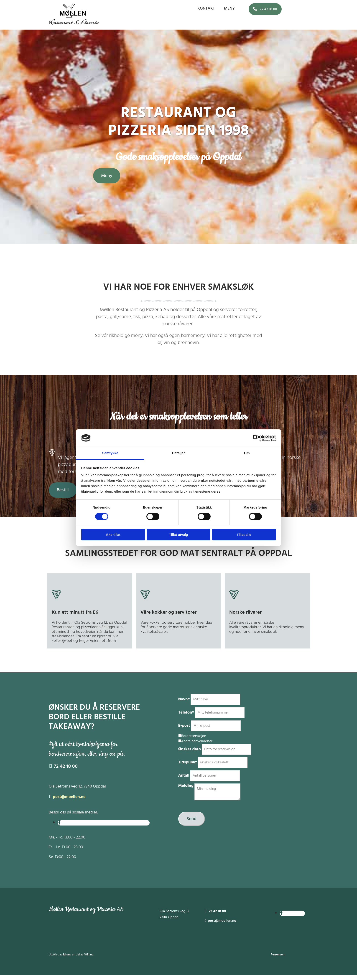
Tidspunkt (187, 762)
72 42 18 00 (63, 766)
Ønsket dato (189, 749)
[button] (265, 9)
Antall (183, 775)
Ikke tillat (113, 535)
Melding (186, 786)
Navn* (184, 699)
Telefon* (186, 712)
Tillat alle (244, 535)
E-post (184, 725)
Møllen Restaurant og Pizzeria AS (86, 909)
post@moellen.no (69, 797)
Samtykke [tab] (110, 453)
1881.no (89, 954)
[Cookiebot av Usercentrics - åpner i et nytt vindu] (256, 438)
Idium (67, 954)
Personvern (278, 954)
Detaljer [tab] (178, 453)
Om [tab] (247, 453)
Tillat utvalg (178, 535)
